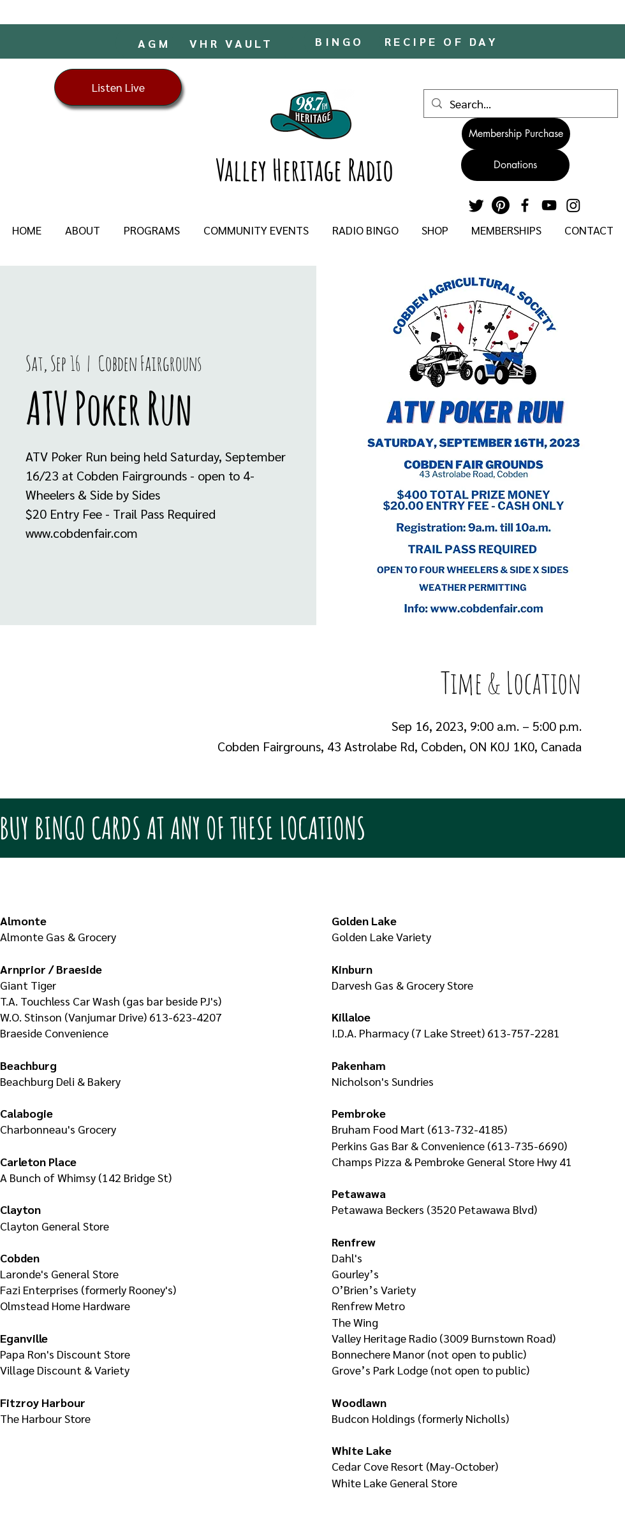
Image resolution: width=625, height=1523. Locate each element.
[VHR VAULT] (232, 43)
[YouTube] (549, 205)
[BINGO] (341, 41)
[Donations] (515, 165)
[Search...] (520, 103)
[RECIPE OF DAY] (442, 41)
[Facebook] (525, 205)
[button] (82, 230)
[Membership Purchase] (516, 134)
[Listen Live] (118, 87)
